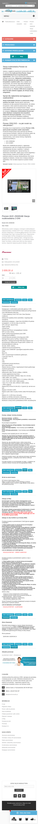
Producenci (10, 45)
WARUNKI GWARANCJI (10, 636)
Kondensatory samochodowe (9, 745)
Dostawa (18, 300)
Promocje (14, 302)
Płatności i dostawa (7, 716)
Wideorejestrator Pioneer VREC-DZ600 (24, 164)
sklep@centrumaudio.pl (12, 694)
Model (3, 223)
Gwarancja (6, 302)
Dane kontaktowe (6, 711)
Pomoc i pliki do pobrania (8, 709)
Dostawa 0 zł (5, 726)
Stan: (3, 225)
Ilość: (3, 275)
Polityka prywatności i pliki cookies (11, 714)
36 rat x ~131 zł (15, 273)
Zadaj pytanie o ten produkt (12, 262)
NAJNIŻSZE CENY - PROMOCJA (11, 655)
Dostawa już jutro (6, 721)
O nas (3, 704)
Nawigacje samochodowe (8, 750)
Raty (30, 300)
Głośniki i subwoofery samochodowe (11, 742)
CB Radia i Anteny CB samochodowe (11, 737)
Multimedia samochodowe (8, 747)
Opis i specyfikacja (8, 299)
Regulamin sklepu (6, 706)
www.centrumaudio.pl (7, 626)
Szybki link (5, 3)
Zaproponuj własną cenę (11, 264)
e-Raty (3, 718)
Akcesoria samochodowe (8, 735)
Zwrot (24, 300)
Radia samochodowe (7, 740)
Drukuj (6, 259)
